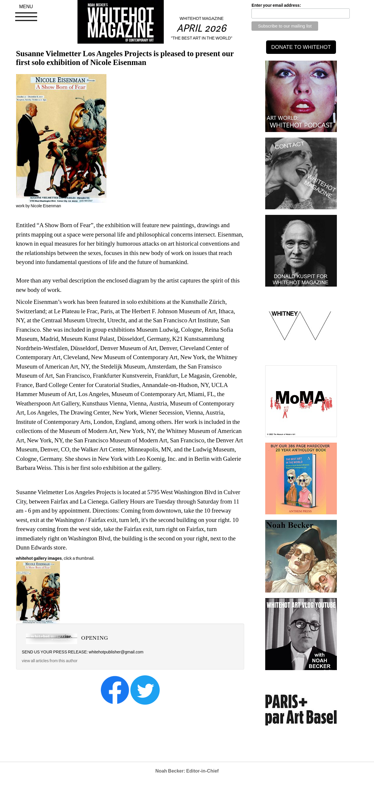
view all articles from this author (49, 660)
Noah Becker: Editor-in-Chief (187, 770)
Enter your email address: (276, 5)
